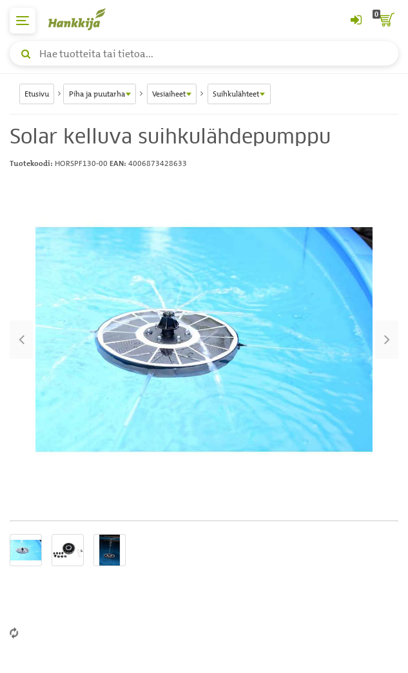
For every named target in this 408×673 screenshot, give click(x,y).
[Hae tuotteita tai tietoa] (204, 53)
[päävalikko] (22, 20)
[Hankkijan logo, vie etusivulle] (83, 19)
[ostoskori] (385, 20)
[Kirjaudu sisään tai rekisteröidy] (356, 20)
